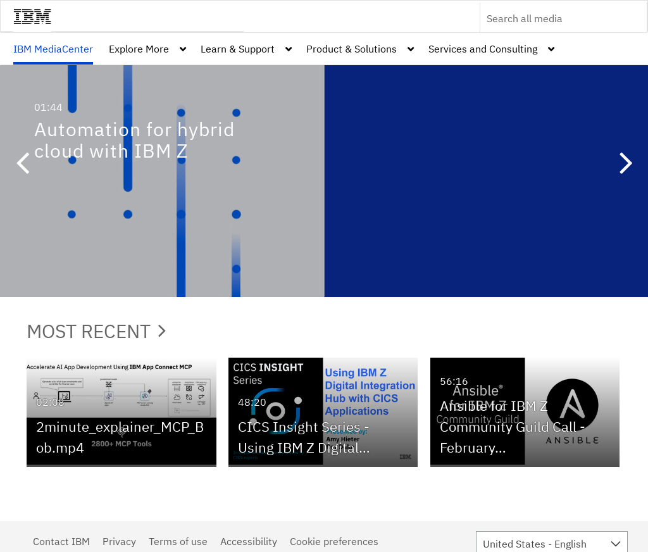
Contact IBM (61, 541)
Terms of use (178, 541)
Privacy (119, 541)
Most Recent (96, 330)
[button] (22, 164)
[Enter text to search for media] (550, 18)
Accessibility (248, 541)
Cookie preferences (334, 541)
